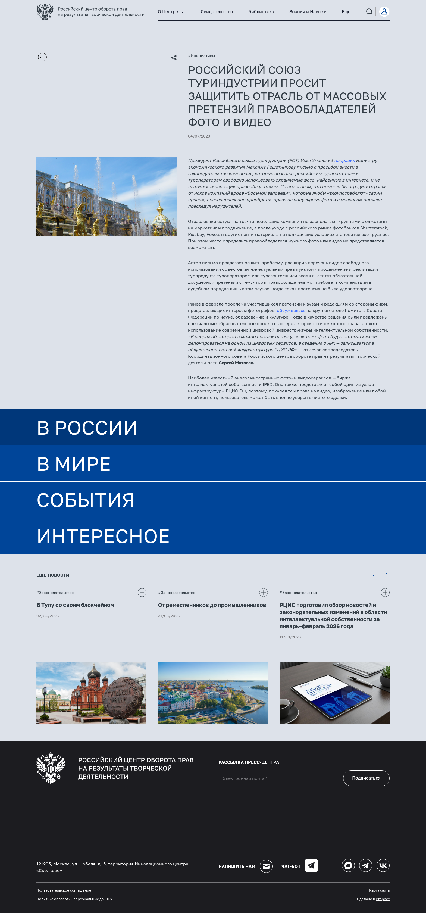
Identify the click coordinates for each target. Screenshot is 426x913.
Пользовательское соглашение (63, 890)
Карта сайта (379, 890)
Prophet (383, 899)
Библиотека (261, 11)
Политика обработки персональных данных (74, 899)
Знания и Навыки (308, 11)
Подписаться (366, 778)
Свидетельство (217, 11)
